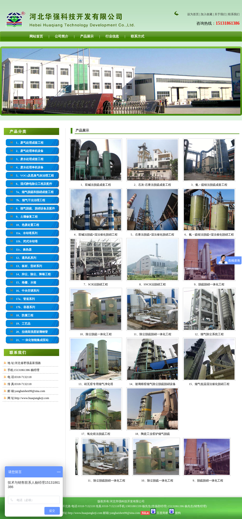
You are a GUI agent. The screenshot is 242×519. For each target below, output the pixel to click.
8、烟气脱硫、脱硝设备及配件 (35, 208)
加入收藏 (206, 14)
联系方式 (137, 36)
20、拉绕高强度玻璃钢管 (32, 332)
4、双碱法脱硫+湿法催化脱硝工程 (96, 234)
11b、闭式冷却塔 (27, 241)
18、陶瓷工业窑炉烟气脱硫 (152, 434)
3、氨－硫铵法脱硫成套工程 (209, 184)
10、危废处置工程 (27, 225)
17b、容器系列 (25, 307)
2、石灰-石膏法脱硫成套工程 (152, 184)
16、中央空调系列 (27, 290)
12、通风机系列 (26, 258)
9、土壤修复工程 (27, 216)
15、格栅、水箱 (26, 282)
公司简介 (61, 36)
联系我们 (234, 14)
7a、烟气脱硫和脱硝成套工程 (35, 192)
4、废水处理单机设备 (29, 167)
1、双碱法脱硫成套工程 (96, 184)
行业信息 (112, 36)
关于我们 (220, 14)
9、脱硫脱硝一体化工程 (209, 284)
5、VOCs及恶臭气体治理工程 (35, 175)
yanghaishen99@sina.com (125, 513)
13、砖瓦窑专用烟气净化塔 (95, 384)
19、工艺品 (23, 323)
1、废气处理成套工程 (29, 142)
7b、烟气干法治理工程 (30, 200)
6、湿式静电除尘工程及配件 (34, 183)
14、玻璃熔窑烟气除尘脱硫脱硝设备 (152, 384)
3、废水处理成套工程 (29, 159)
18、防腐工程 (24, 315)
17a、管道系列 (25, 299)
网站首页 (36, 36)
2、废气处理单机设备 (29, 151)
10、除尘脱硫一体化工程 (96, 334)
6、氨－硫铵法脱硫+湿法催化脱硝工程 (209, 234)
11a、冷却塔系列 (26, 233)
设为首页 (193, 14)
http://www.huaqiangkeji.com (32, 398)
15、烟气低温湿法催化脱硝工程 (209, 384)
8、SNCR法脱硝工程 (152, 284)
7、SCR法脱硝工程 (96, 284)
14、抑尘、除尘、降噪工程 (33, 274)
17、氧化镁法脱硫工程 (95, 434)
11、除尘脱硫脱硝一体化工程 (152, 334)
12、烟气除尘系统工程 (209, 334)
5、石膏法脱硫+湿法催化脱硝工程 (152, 234)
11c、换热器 (24, 249)
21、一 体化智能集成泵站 (32, 340)
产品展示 (87, 36)
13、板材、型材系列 (29, 266)
